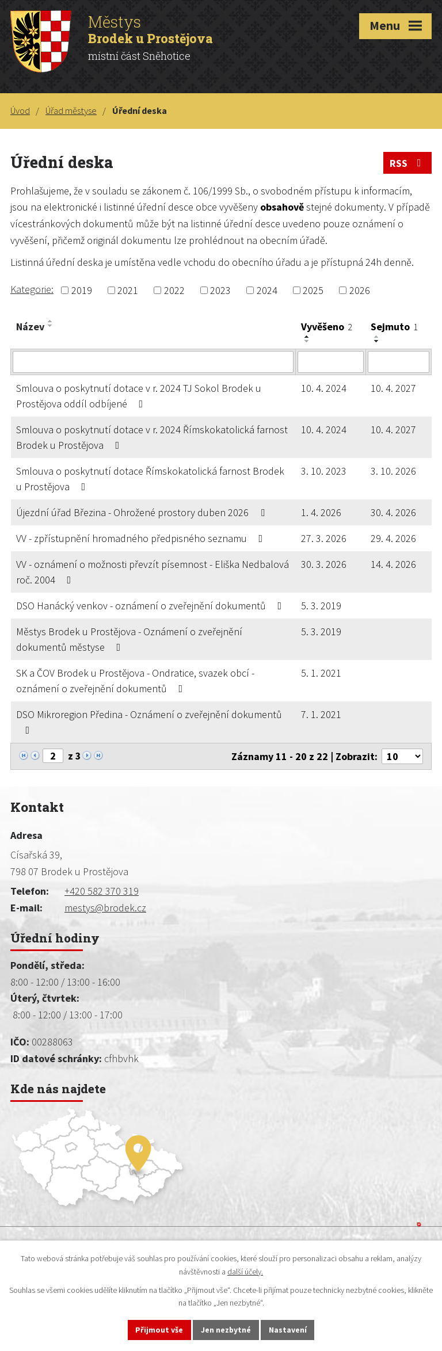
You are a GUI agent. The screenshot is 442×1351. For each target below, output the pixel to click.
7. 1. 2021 (321, 714)
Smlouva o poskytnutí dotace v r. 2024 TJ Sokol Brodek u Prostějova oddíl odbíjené (138, 395)
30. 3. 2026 (323, 564)
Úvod (20, 110)
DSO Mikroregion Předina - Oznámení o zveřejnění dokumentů (149, 721)
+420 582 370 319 (101, 891)
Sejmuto (394, 326)
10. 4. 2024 (323, 388)
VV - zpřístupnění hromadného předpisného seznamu (142, 538)
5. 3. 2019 (321, 605)
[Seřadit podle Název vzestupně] (50, 321)
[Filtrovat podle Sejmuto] (398, 362)
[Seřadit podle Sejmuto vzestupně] (377, 336)
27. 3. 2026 (323, 538)
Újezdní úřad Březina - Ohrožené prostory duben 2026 (142, 512)
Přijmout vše (159, 1330)
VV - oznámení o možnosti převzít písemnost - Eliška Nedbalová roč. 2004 (152, 572)
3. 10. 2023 (323, 471)
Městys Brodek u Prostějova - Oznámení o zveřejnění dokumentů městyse (129, 639)
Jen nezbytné (226, 1330)
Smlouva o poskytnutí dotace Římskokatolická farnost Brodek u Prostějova (150, 478)
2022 (174, 290)
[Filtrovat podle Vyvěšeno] (330, 362)
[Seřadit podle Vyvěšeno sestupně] (307, 341)
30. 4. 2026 (393, 512)
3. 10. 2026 (393, 471)
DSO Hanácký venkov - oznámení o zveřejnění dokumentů (151, 605)
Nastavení (288, 1330)
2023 (220, 290)
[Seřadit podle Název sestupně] (50, 325)
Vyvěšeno (326, 326)
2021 (127, 290)
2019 (81, 290)
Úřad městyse (71, 110)
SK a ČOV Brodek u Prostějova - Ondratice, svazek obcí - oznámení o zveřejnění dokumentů (135, 680)
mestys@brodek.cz (105, 907)
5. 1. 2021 (321, 673)
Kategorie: (32, 289)
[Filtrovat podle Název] (153, 362)
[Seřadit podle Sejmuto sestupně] (377, 341)
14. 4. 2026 (393, 564)
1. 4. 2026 (321, 512)
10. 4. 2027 (393, 388)
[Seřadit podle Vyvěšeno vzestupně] (307, 336)
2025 (313, 290)
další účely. (245, 1271)
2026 (359, 290)
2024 (267, 290)
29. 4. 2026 (393, 538)
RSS (408, 163)
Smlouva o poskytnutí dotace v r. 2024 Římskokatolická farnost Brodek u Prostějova (152, 437)
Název (30, 326)
